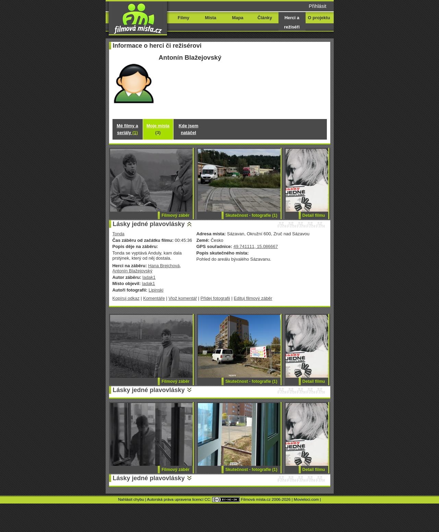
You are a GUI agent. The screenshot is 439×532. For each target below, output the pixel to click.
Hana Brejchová (164, 265)
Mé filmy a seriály (127, 129)
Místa (210, 17)
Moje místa (157, 129)
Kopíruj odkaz (126, 298)
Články (265, 17)
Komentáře (154, 298)
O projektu (319, 17)
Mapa (237, 17)
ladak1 (148, 277)
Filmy (183, 17)
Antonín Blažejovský (132, 270)
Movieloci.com (306, 499)
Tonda (118, 233)
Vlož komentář (182, 298)
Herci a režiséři (291, 22)
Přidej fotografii (215, 298)
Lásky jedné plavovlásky (149, 224)
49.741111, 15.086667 (255, 246)
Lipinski (156, 290)
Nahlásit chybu (131, 499)
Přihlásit (317, 6)
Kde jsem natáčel (189, 129)
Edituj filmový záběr (253, 298)
